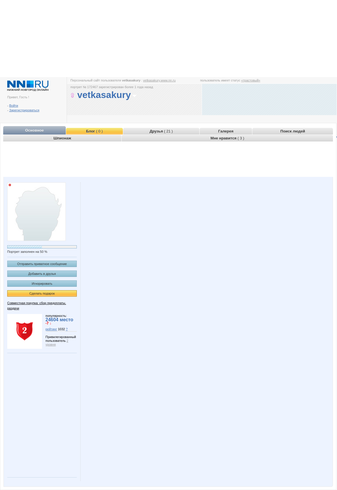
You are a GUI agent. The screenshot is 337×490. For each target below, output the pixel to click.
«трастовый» (250, 80)
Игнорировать (42, 283)
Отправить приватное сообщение (42, 264)
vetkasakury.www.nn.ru (159, 80)
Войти (13, 105)
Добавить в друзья (42, 273)
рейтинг (51, 329)
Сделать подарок (42, 293)
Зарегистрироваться (24, 110)
